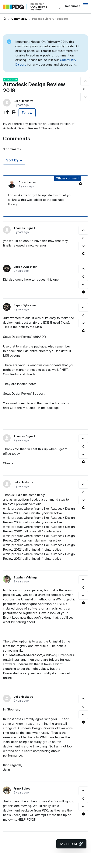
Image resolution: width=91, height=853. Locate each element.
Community (19, 18)
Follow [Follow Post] (27, 113)
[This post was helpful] (85, 81)
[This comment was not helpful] (83, 246)
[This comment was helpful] (83, 230)
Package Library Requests (50, 18)
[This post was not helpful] (85, 97)
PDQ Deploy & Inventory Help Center (4, 18)
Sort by (12, 160)
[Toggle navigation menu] (85, 5)
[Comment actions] (80, 183)
